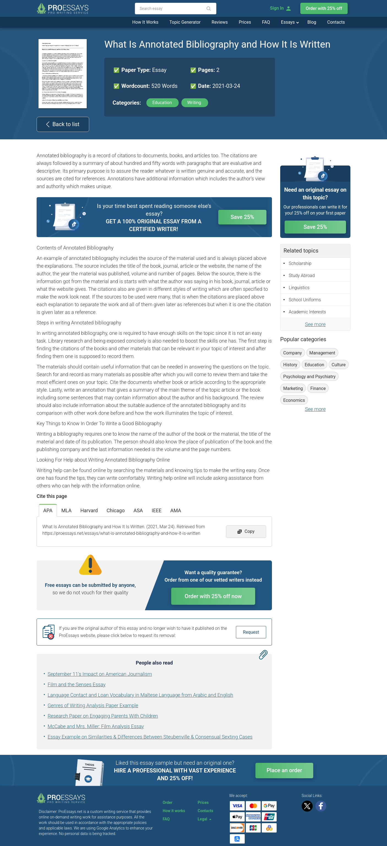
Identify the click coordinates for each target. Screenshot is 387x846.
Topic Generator (185, 22)
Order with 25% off (324, 8)
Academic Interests (307, 311)
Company (292, 353)
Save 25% (242, 217)
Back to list (62, 124)
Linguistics (299, 287)
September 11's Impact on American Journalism (100, 674)
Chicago (116, 510)
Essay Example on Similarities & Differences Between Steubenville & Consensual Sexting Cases (150, 737)
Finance (318, 388)
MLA (66, 510)
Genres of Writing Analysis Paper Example (93, 705)
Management (322, 353)
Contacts (336, 22)
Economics (294, 400)
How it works (174, 811)
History (290, 364)
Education (162, 102)
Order (167, 802)
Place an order (284, 770)
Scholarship (300, 263)
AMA (175, 510)
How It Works (145, 22)
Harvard (89, 510)
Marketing (293, 388)
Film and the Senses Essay (76, 684)
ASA (138, 510)
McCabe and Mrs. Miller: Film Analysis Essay (96, 726)
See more (315, 324)
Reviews (220, 22)
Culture (339, 364)
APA (48, 510)
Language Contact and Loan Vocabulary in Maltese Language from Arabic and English (140, 695)
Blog (311, 22)
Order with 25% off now (213, 596)
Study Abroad (302, 275)
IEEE (157, 510)
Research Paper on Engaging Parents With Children (103, 716)
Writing (194, 102)
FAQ (266, 22)
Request (251, 632)
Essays (288, 22)
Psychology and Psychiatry (309, 376)
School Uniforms (305, 299)
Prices (245, 22)
